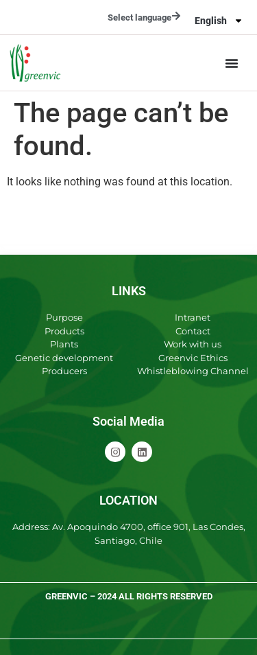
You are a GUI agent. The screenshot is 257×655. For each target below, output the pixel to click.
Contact (192, 330)
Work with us (192, 343)
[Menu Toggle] (231, 63)
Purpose (64, 317)
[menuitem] (219, 20)
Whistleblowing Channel (193, 370)
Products (64, 330)
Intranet (192, 317)
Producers (64, 370)
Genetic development (64, 357)
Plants (64, 343)
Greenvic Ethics (193, 357)
